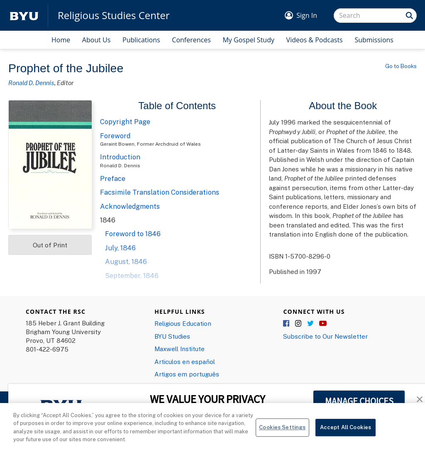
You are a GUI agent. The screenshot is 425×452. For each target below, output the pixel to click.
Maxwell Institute (179, 348)
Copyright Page (125, 121)
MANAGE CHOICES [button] (359, 401)
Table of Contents (177, 105)
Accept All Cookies (345, 433)
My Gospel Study (248, 39)
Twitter (311, 323)
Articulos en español (184, 361)
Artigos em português (186, 374)
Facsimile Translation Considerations (159, 192)
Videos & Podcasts (314, 39)
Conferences (191, 39)
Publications (141, 39)
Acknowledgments (130, 206)
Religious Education (182, 323)
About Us (96, 39)
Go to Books (401, 66)
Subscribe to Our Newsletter (325, 336)
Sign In (306, 15)
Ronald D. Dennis (31, 82)
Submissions (373, 39)
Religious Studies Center (114, 15)
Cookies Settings (282, 433)
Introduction (120, 157)
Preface (112, 178)
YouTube (323, 323)
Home (60, 39)
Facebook (287, 323)
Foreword (115, 136)
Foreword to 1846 (133, 234)
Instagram (299, 323)
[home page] (24, 15)
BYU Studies (172, 336)
